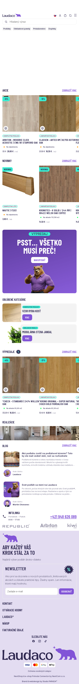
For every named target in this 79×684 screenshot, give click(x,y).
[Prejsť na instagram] (39, 641)
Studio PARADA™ (50, 681)
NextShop (18, 676)
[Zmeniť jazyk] (55, 15)
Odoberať (66, 591)
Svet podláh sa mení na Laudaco (39, 485)
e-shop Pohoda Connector (37, 676)
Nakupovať (39, 260)
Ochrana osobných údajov (39, 671)
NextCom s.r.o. (58, 676)
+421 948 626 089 (63, 516)
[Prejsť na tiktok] (45, 641)
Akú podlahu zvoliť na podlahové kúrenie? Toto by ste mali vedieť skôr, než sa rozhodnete (47, 454)
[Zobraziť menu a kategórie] (75, 15)
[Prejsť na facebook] (33, 641)
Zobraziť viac (69, 90)
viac (27, 317)
